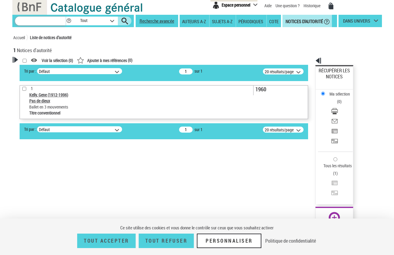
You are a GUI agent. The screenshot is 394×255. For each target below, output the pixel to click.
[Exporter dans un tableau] (342, 105)
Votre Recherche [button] (38, 70)
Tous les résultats (334, 129)
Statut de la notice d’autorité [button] (45, 174)
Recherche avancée (157, 21)
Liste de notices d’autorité (50, 37)
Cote (274, 21)
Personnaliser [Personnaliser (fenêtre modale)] (229, 241)
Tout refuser (166, 241)
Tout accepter (106, 241)
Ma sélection (330, 80)
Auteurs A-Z (194, 21)
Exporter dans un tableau (340, 105)
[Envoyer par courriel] (342, 98)
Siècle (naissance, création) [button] (45, 204)
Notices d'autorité (304, 21)
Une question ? (288, 5)
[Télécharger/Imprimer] (342, 91)
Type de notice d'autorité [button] (42, 146)
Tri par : (108, 71)
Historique (312, 5)
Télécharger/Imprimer (337, 90)
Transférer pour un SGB (339, 112)
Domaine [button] (27, 214)
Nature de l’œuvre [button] (35, 184)
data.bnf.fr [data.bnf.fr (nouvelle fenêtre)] (314, 184)
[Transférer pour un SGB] (342, 112)
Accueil (19, 37)
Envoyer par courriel (336, 98)
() (182, 60)
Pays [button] (23, 193)
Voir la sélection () (134, 60)
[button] (68, 21)
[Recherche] (40, 21)
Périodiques (250, 21)
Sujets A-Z (222, 21)
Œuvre (27, 156)
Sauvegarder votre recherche (51, 124)
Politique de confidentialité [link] (290, 241)
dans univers (356, 22)
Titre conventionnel (41, 165)
